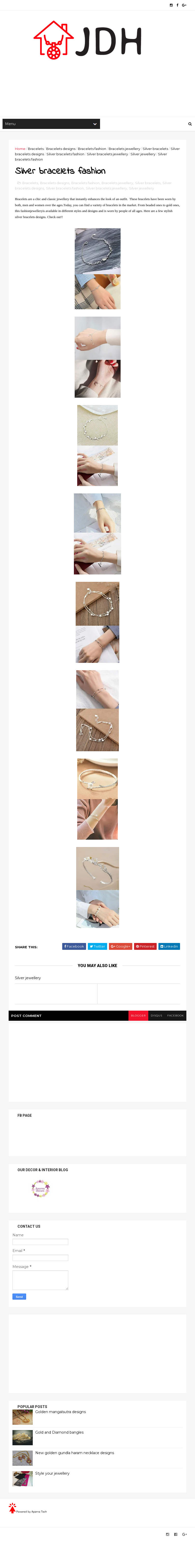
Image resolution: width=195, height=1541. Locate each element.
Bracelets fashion (92, 149)
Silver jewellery (143, 154)
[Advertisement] (97, 76)
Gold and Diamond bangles (59, 1432)
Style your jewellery (52, 1473)
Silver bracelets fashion (65, 154)
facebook (175, 1015)
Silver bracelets (155, 149)
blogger (138, 1015)
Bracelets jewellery (124, 149)
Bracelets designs (60, 149)
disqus (156, 1015)
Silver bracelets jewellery (107, 154)
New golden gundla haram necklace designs (74, 1453)
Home (20, 149)
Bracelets (36, 149)
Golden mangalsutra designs (60, 1412)
